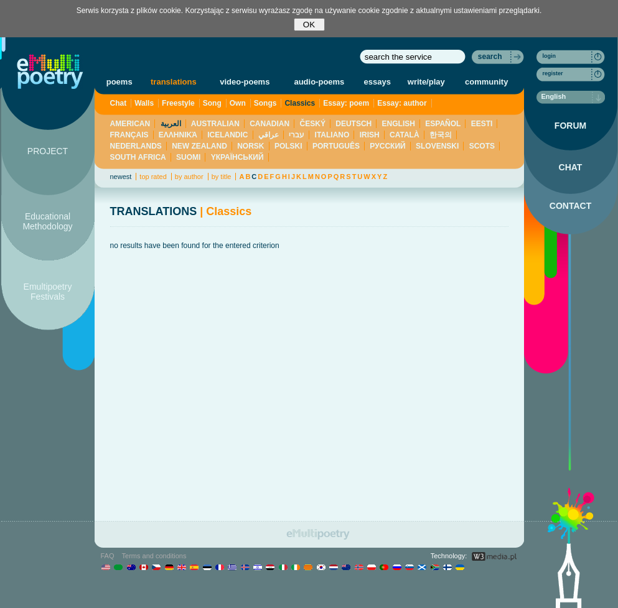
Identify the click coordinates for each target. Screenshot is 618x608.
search (490, 56)
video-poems (244, 81)
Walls (144, 103)
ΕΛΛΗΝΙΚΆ (178, 135)
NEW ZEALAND (199, 146)
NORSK (250, 146)
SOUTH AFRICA (138, 157)
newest (121, 176)
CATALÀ (404, 135)
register (553, 73)
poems (119, 81)
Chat (118, 103)
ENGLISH (398, 123)
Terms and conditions (154, 556)
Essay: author (401, 103)
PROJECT (47, 151)
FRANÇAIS (129, 135)
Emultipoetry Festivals (48, 292)
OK (309, 24)
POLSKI (288, 146)
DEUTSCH (353, 123)
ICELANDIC (227, 135)
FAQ (108, 556)
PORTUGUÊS (336, 146)
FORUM (570, 126)
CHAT (571, 167)
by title (222, 176)
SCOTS (482, 146)
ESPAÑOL (443, 123)
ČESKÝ (312, 123)
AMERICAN (130, 123)
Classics (299, 103)
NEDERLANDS (136, 146)
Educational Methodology (47, 221)
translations (174, 81)
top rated (152, 176)
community (486, 81)
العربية (171, 123)
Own (238, 103)
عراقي (268, 135)
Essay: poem (346, 103)
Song (212, 103)
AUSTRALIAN (215, 123)
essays (377, 81)
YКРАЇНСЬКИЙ (237, 157)
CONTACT (570, 206)
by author (189, 176)
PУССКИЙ (387, 146)
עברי (296, 135)
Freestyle (178, 103)
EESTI (482, 123)
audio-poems (319, 81)
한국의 (440, 135)
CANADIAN (269, 123)
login (549, 56)
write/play (426, 81)
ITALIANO (332, 135)
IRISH (370, 135)
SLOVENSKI (437, 146)
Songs (265, 103)
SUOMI (188, 157)
